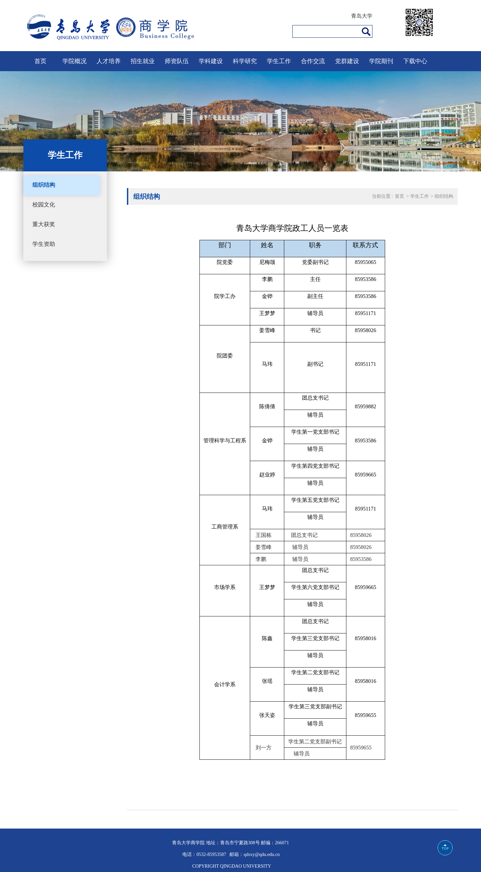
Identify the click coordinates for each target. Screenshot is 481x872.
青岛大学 (361, 16)
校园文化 (43, 204)
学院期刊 (381, 61)
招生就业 (143, 61)
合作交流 (313, 61)
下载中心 (415, 61)
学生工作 (279, 61)
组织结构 (43, 185)
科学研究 (245, 61)
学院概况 (74, 61)
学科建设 (211, 61)
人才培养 (109, 61)
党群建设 (347, 61)
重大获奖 (43, 224)
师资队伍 (177, 61)
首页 (40, 61)
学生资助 (43, 244)
